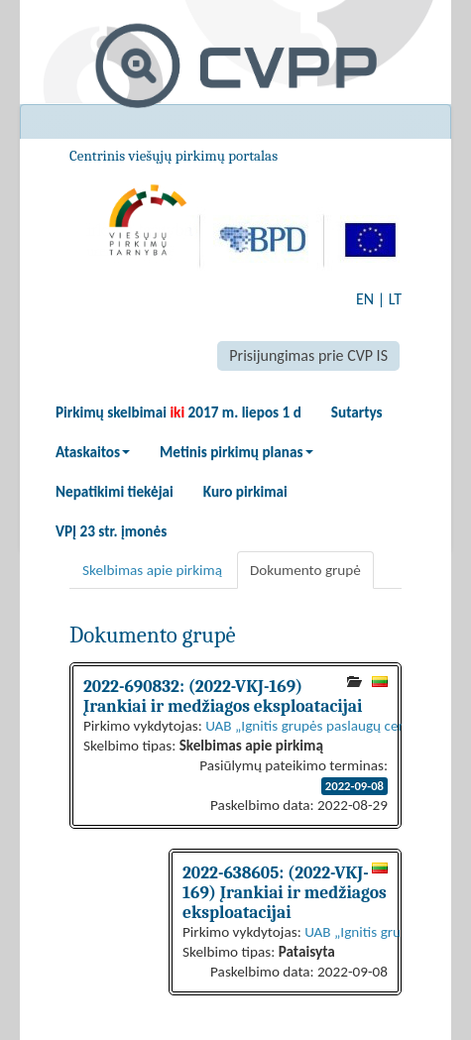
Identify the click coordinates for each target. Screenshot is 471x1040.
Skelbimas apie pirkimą (152, 570)
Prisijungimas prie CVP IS (308, 355)
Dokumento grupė (305, 570)
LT (395, 298)
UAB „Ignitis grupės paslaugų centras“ (320, 726)
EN (365, 298)
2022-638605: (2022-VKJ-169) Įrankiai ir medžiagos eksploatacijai (284, 892)
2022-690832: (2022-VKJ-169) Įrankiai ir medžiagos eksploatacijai (222, 696)
